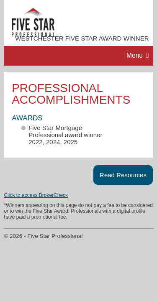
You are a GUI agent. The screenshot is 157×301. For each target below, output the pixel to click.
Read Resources (123, 175)
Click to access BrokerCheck (36, 195)
